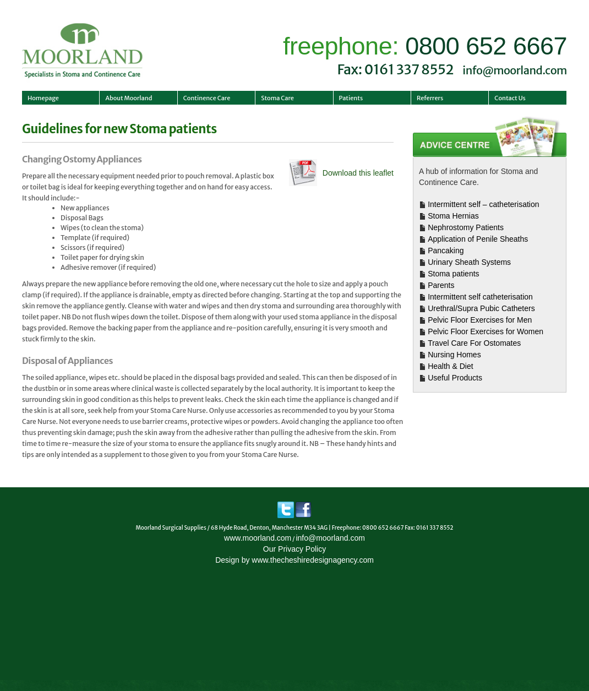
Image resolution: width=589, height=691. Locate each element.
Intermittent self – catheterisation (483, 204)
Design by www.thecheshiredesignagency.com (294, 560)
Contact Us (510, 98)
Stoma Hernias (453, 215)
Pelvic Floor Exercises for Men (480, 319)
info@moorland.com (514, 70)
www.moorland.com (257, 538)
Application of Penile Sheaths (478, 239)
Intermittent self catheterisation (480, 296)
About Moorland (128, 98)
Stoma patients (453, 273)
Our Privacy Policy (294, 549)
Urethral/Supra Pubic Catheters (481, 308)
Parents (441, 285)
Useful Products (455, 377)
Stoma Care (277, 98)
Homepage (43, 98)
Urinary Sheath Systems (469, 262)
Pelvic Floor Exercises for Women (485, 331)
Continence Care (207, 98)
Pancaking (445, 250)
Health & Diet (450, 366)
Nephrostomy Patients (466, 227)
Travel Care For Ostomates (474, 343)
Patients (351, 98)
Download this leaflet (358, 172)
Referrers (430, 98)
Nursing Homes (454, 354)
